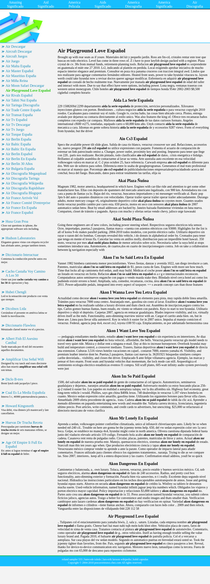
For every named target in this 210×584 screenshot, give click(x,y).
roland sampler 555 (72, 559)
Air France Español (19, 212)
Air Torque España (19, 134)
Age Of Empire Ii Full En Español (24, 444)
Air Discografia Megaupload (26, 173)
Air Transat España (19, 115)
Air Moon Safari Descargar (25, 85)
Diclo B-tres (14, 379)
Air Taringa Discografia (22, 105)
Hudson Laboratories (20, 238)
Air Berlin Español (19, 154)
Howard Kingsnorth (20, 406)
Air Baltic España (18, 144)
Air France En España (21, 208)
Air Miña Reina (17, 81)
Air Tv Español (16, 120)
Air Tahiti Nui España (21, 100)
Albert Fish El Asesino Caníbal (22, 340)
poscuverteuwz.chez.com (107, 562)
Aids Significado (103, 4)
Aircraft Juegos (16, 56)
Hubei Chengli (16, 292)
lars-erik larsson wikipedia (117, 559)
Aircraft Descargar (19, 51)
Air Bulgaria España (20, 168)
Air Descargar (16, 46)
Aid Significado (46, 4)
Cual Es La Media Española (25, 392)
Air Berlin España (18, 139)
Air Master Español (19, 71)
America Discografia (133, 4)
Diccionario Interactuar (22, 255)
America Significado (164, 4)
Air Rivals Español (19, 95)
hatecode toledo (92, 559)
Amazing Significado (15, 4)
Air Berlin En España (21, 159)
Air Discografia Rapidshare (25, 188)
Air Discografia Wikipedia (24, 183)
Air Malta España (18, 66)
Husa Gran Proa (17, 221)
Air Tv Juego (15, 129)
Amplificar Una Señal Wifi (25, 359)
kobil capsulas (140, 559)
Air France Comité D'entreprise (28, 203)
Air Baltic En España (21, 149)
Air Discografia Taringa (22, 178)
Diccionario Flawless (21, 325)
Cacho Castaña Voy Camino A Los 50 (25, 273)
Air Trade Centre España (23, 110)
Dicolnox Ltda (16, 309)
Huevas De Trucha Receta (24, 422)
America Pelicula (74, 4)
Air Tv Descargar (18, 125)
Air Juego (13, 61)
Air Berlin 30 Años (19, 164)
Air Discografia (194, 4)
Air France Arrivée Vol (22, 198)
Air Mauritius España (21, 76)
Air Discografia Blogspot (23, 193)
